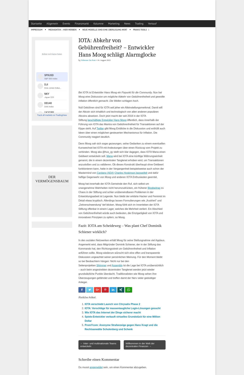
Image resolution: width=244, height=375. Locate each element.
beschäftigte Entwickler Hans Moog (107, 120)
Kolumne (99, 23)
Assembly (117, 265)
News (127, 23)
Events (66, 23)
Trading (139, 23)
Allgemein (52, 23)
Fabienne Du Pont (88, 60)
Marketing (114, 23)
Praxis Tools (140, 29)
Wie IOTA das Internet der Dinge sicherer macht (113, 312)
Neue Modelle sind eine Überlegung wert (104, 29)
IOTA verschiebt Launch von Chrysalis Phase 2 (112, 304)
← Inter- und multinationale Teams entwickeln (98, 345)
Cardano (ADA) (105, 173)
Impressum (36, 29)
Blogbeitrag (154, 188)
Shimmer (101, 265)
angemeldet (96, 367)
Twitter (100, 128)
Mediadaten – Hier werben (62, 29)
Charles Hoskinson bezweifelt (131, 173)
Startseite (36, 23)
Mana (110, 156)
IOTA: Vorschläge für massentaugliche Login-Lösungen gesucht (122, 308)
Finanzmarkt (82, 23)
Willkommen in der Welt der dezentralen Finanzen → (140, 345)
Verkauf (152, 23)
